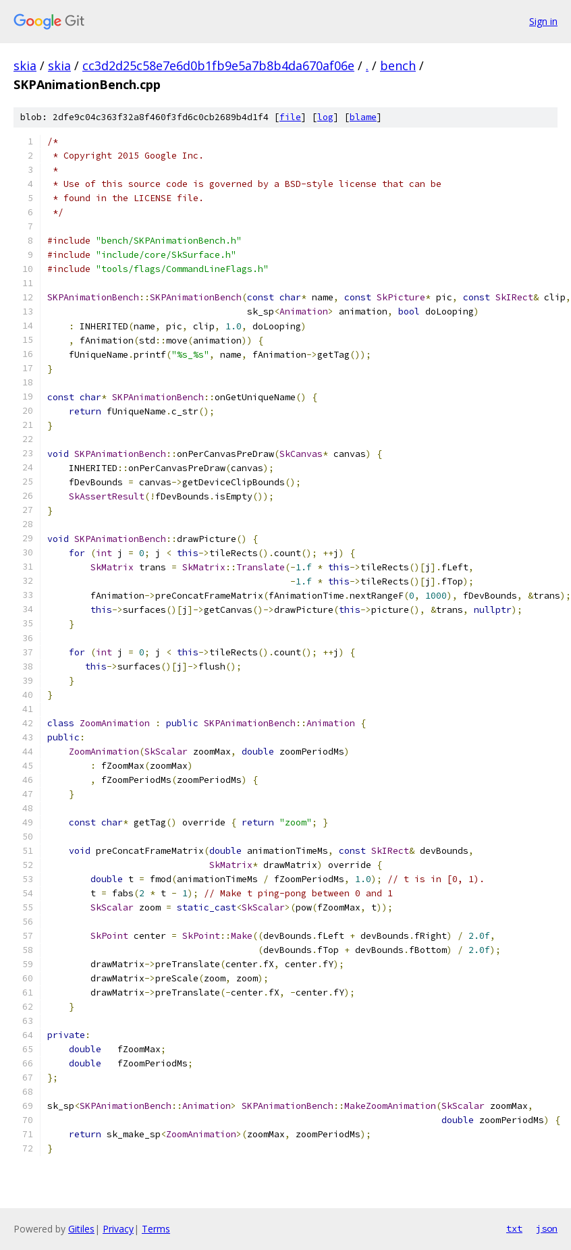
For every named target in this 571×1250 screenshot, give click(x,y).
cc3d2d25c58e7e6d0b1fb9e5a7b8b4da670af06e (218, 65)
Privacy (118, 1228)
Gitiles (81, 1228)
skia (24, 65)
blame (363, 117)
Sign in (543, 21)
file (290, 117)
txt (514, 1228)
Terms (156, 1228)
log (325, 117)
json (547, 1228)
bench (398, 65)
